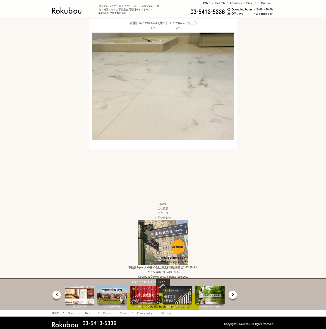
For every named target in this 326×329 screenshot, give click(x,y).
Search (72, 313)
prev (56, 296)
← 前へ (152, 27)
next (233, 296)
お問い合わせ (163, 217)
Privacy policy (144, 313)
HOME (163, 203)
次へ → (180, 27)
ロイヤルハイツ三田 (182, 23)
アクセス (163, 213)
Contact (124, 313)
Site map (166, 313)
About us (89, 313)
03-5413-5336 (170, 272)
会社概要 (163, 208)
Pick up (107, 313)
